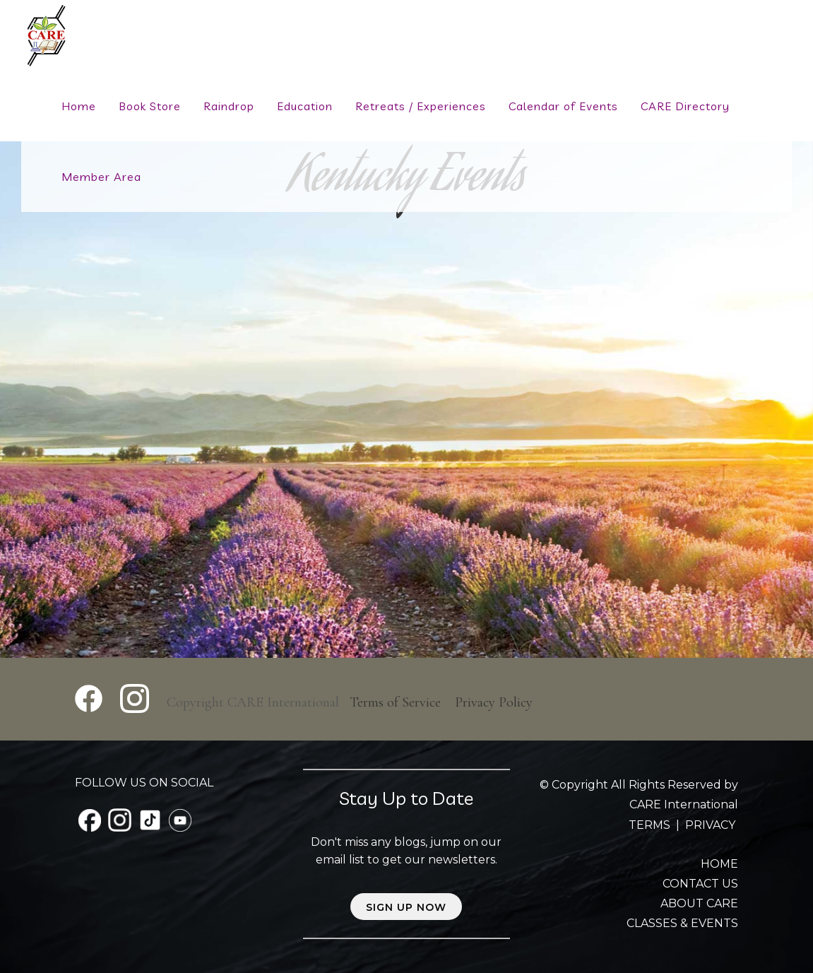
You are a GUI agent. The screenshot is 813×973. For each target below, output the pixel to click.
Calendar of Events (563, 106)
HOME (719, 864)
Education (305, 106)
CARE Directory (685, 106)
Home (78, 106)
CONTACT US (700, 883)
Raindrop (228, 106)
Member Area (101, 177)
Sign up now (406, 907)
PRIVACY (710, 825)
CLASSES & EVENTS (682, 923)
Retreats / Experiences (420, 106)
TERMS (651, 825)
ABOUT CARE (699, 903)
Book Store (150, 106)
